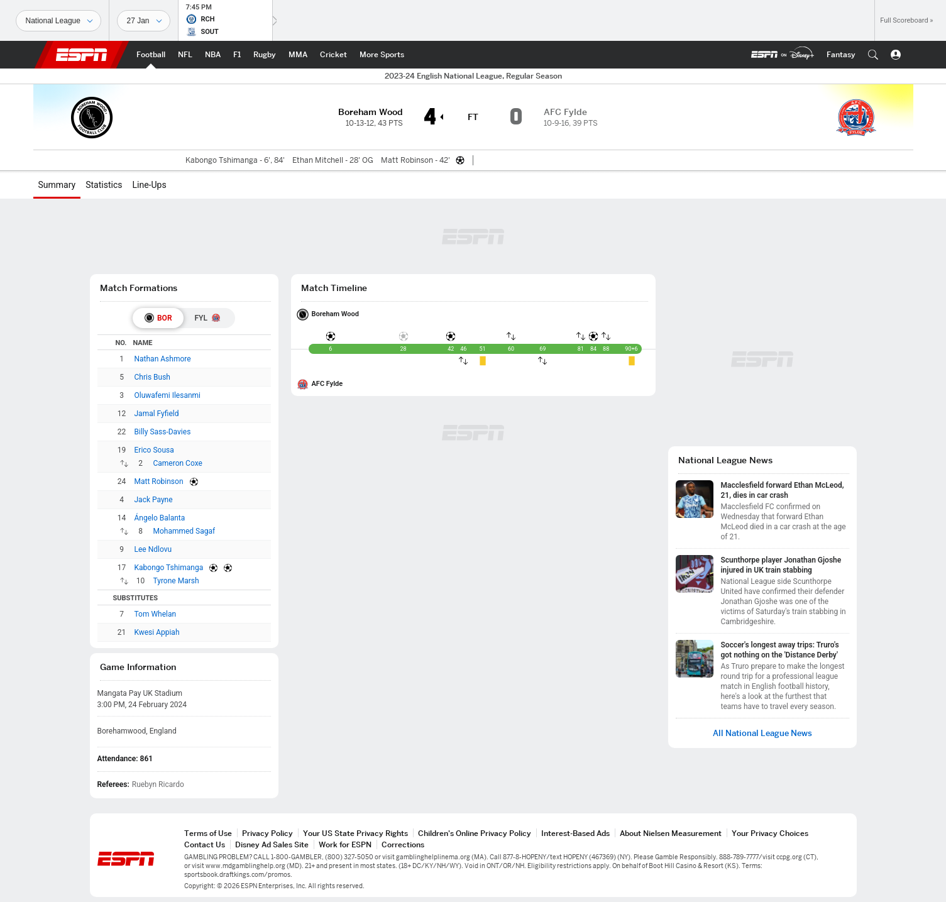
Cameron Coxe (177, 463)
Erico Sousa (154, 450)
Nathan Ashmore (163, 359)
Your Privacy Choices (770, 833)
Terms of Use (208, 833)
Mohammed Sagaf (184, 531)
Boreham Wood (335, 314)
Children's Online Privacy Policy (474, 833)
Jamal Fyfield (157, 413)
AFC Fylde (327, 384)
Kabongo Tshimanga (169, 567)
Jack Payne (154, 499)
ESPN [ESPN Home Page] (81, 55)
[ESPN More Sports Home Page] (382, 55)
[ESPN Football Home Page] (150, 55)
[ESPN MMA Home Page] (298, 55)
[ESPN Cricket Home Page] (333, 55)
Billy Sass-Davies (163, 431)
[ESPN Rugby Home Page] (264, 55)
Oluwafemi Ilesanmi (168, 395)
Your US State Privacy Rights (355, 833)
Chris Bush (152, 377)
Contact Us (204, 844)
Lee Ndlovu (153, 549)
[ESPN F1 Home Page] (237, 55)
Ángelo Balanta (160, 518)
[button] (873, 55)
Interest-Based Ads (575, 833)
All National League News (762, 733)
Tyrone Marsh (176, 580)
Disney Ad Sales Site (272, 844)
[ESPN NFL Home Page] (185, 55)
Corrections (403, 844)
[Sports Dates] (144, 21)
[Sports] (58, 21)
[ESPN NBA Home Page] (213, 55)
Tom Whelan (156, 614)
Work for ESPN (345, 844)
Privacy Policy (267, 833)
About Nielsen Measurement (671, 833)
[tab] (158, 318)
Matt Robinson (159, 481)
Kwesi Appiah (157, 632)
